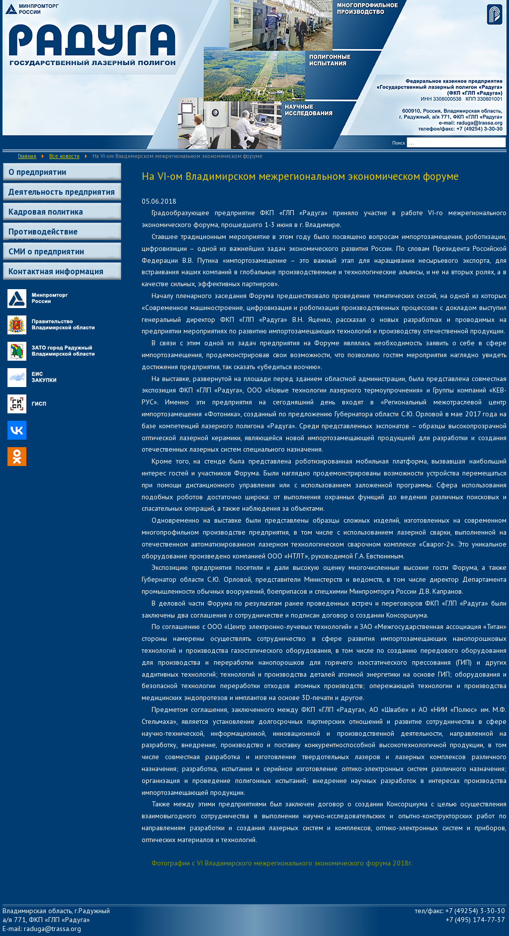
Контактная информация (55, 271)
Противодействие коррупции (43, 233)
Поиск (398, 143)
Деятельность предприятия (61, 191)
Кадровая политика (45, 211)
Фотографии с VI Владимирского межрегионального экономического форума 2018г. (282, 862)
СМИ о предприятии (46, 251)
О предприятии (37, 171)
